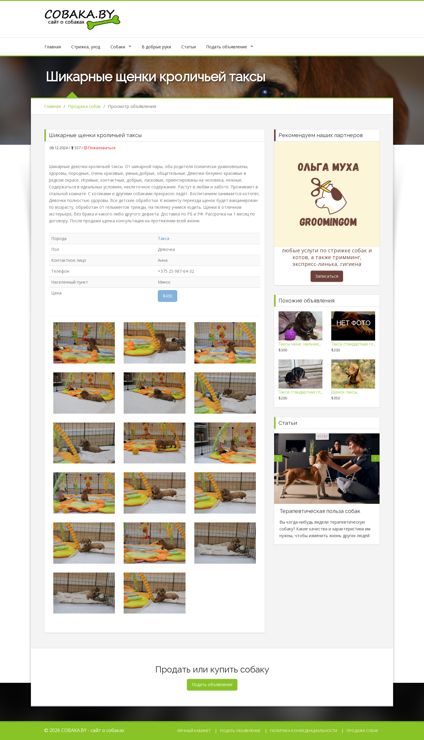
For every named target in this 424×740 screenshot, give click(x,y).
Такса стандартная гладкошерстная (366, 344)
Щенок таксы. (344, 392)
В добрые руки (156, 47)
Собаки (117, 47)
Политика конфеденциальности (303, 730)
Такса (163, 238)
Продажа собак (84, 106)
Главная (52, 47)
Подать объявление (226, 47)
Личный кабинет (194, 730)
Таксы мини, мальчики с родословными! (318, 344)
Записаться (326, 276)
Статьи (188, 47)
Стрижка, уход (85, 47)
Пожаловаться (99, 147)
